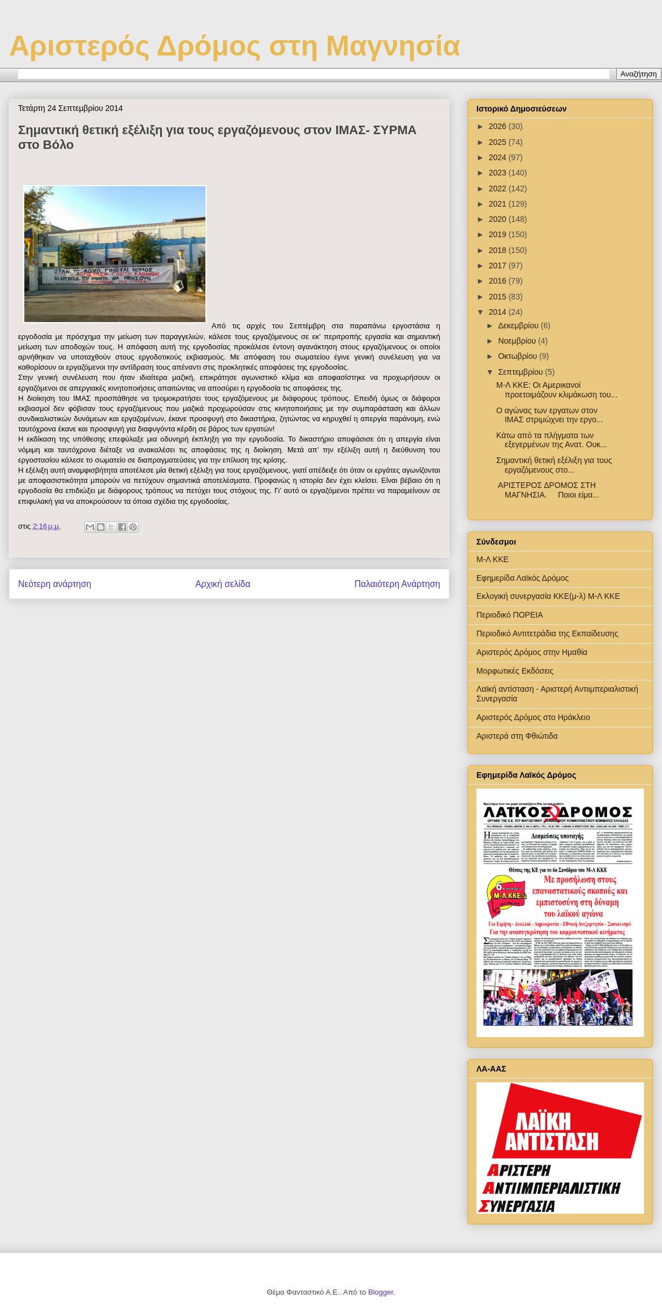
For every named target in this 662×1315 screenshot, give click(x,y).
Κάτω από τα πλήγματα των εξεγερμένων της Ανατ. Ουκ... (551, 440)
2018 (499, 250)
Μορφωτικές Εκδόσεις (514, 670)
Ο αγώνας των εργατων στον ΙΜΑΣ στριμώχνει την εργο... (549, 415)
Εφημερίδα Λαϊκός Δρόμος (522, 577)
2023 (499, 172)
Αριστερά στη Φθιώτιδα (517, 735)
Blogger (380, 1292)
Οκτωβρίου (518, 356)
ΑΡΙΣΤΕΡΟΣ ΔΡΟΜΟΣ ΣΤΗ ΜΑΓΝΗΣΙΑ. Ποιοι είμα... (547, 490)
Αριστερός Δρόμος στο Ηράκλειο (533, 717)
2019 (499, 234)
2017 (499, 265)
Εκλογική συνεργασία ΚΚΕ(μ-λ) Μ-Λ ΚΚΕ (548, 596)
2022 (499, 188)
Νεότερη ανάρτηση (54, 584)
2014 (499, 311)
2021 (499, 203)
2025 (499, 142)
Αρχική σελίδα (222, 584)
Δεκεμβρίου (519, 325)
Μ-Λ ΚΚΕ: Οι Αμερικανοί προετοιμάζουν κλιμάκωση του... (556, 389)
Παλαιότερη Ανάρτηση (397, 584)
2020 (499, 219)
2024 (499, 157)
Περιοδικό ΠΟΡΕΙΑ (509, 614)
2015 (499, 296)
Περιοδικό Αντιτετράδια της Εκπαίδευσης (547, 633)
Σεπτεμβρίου (521, 371)
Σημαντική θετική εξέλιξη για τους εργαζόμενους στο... (554, 465)
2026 (499, 126)
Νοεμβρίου (518, 340)
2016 (499, 280)
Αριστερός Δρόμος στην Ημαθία (531, 652)
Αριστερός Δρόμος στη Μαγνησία (234, 46)
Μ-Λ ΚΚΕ (492, 559)
